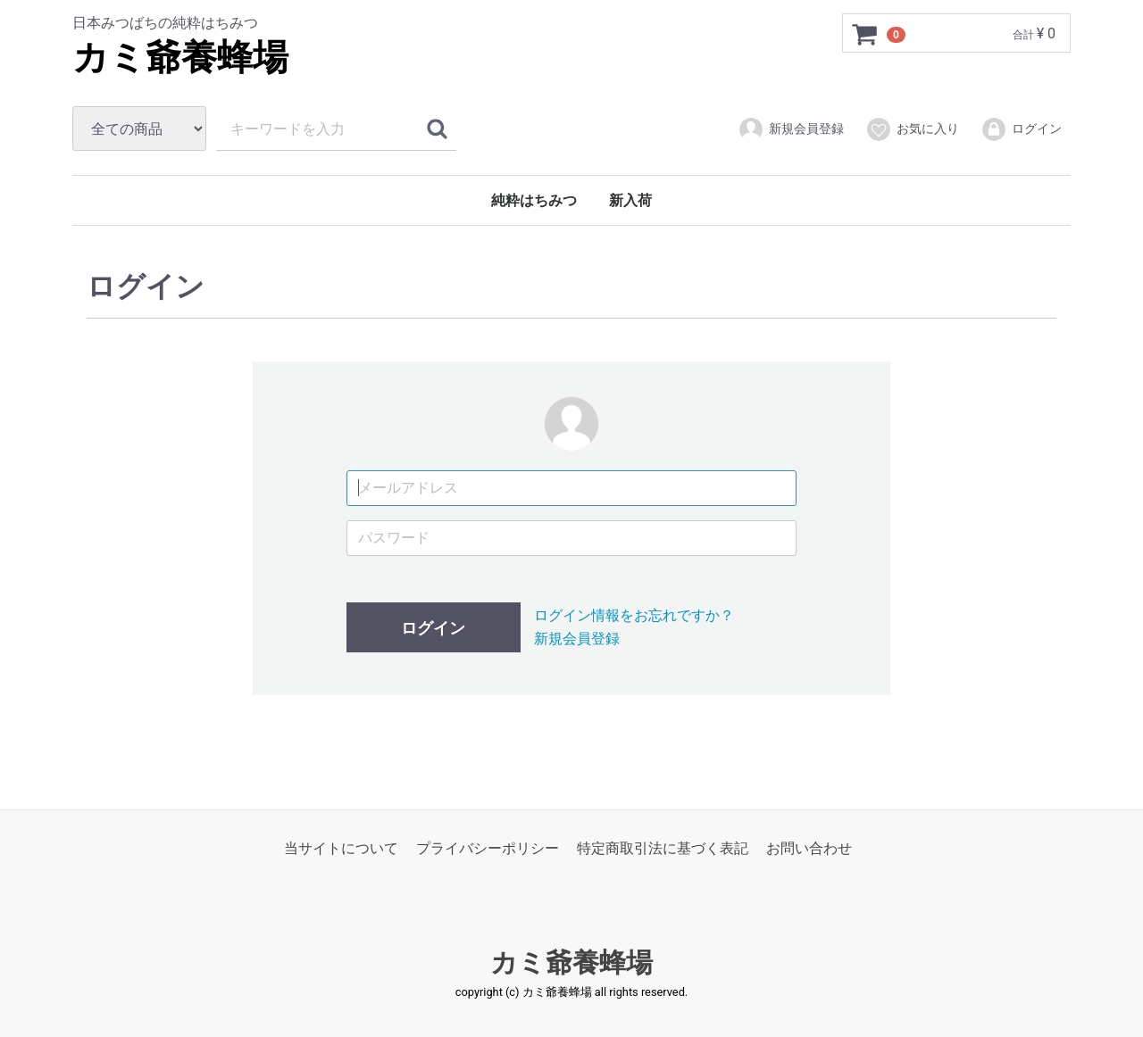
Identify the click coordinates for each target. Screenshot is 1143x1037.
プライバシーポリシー (487, 848)
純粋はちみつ (534, 200)
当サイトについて (341, 848)
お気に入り (912, 129)
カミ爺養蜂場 (180, 58)
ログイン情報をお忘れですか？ (634, 615)
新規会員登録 (791, 129)
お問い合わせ (809, 848)
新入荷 (630, 200)
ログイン (1021, 129)
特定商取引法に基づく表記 (662, 848)
